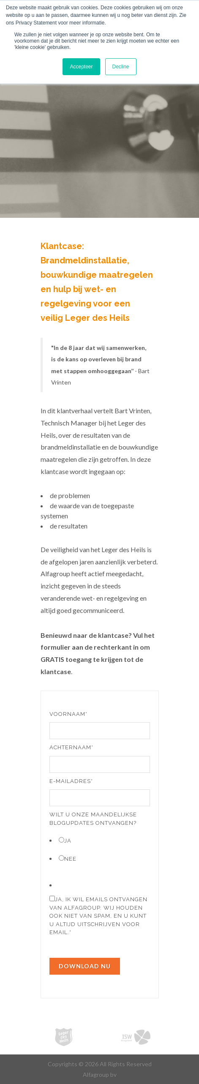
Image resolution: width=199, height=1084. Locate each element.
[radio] (99, 840)
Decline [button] (120, 67)
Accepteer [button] (81, 67)
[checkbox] (99, 849)
